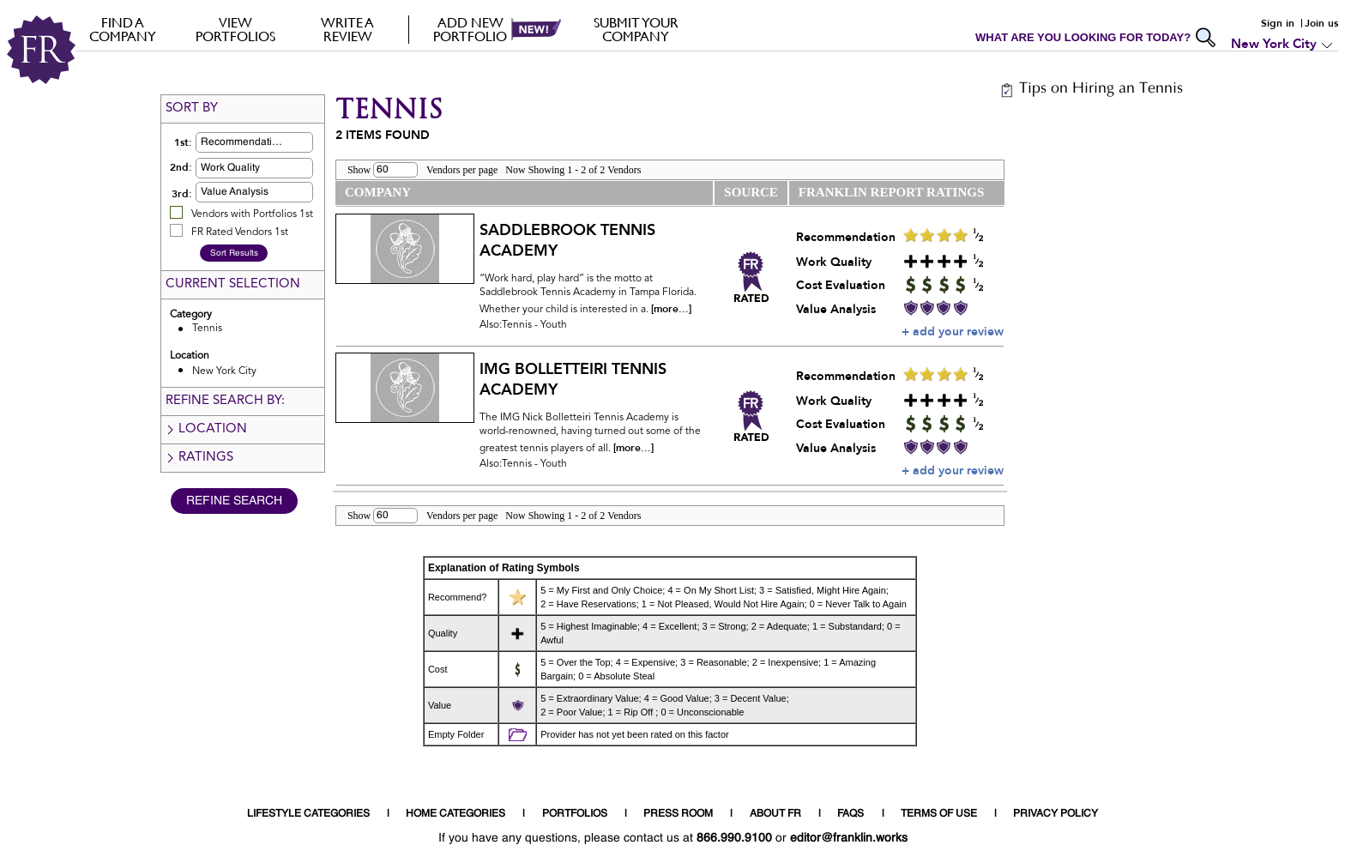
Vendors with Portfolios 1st (252, 214)
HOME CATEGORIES (455, 814)
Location (206, 429)
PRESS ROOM (678, 814)
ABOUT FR (775, 814)
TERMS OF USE (939, 814)
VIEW (235, 29)
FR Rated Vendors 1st (239, 232)
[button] (281, 142)
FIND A (123, 29)
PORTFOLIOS (574, 814)
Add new (470, 29)
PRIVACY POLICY (1055, 814)
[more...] (671, 309)
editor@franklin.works (849, 838)
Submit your (636, 29)
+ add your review (953, 331)
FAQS (850, 814)
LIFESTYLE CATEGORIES (308, 814)
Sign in (1277, 23)
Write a (348, 29)
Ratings (199, 457)
